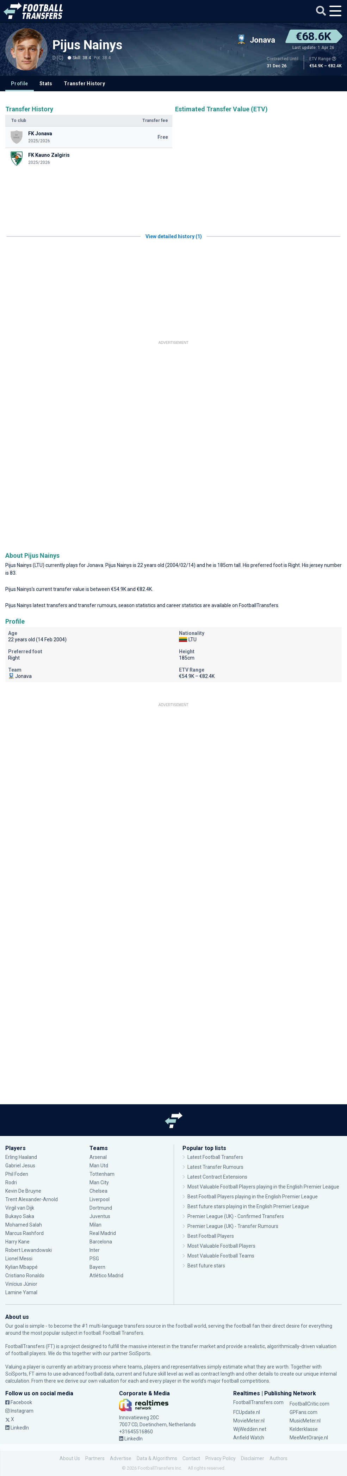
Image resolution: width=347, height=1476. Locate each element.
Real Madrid (102, 1233)
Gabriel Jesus (20, 1165)
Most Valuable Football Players (221, 1246)
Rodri (11, 1182)
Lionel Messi (19, 1258)
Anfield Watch (248, 1437)
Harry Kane (17, 1242)
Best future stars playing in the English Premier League (248, 1206)
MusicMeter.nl (305, 1420)
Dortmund (100, 1208)
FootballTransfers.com (258, 1402)
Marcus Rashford (24, 1233)
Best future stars (206, 1265)
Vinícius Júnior (21, 1284)
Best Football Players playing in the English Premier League (252, 1196)
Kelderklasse (304, 1429)
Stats (45, 83)
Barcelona (100, 1242)
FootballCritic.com (309, 1404)
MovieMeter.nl (249, 1420)
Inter (94, 1250)
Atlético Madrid (106, 1275)
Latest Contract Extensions (217, 1177)
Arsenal (98, 1157)
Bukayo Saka (19, 1216)
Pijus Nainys (87, 45)
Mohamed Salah (23, 1225)
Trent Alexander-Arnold (32, 1199)
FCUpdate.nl (246, 1412)
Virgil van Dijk (19, 1208)
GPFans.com (303, 1412)
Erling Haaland (21, 1157)
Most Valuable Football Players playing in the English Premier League (263, 1187)
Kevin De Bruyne (23, 1191)
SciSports (139, 1353)
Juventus (99, 1216)
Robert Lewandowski (28, 1250)
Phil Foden (16, 1174)
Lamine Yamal (21, 1292)
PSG (94, 1258)
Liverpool (99, 1199)
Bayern (97, 1267)
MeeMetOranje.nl (309, 1437)
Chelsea (98, 1191)
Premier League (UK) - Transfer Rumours (232, 1226)
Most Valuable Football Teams (220, 1256)
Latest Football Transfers (215, 1157)
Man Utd (98, 1165)
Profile (19, 83)
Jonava (95, 565)
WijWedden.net (249, 1429)
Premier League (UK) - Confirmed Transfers (235, 1216)
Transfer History (84, 83)
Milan (95, 1225)
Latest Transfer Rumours (215, 1167)
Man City (99, 1182)
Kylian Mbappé (21, 1267)
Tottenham (101, 1174)
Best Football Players (210, 1236)
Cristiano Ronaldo (24, 1275)
